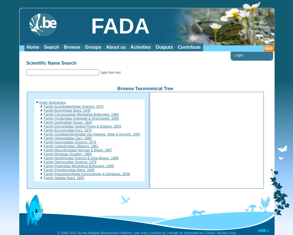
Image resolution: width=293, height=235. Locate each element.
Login (239, 55)
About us (116, 47)
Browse (72, 47)
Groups (93, 47)
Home (33, 47)
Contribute (189, 47)
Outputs (164, 47)
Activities (140, 47)
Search (51, 47)
